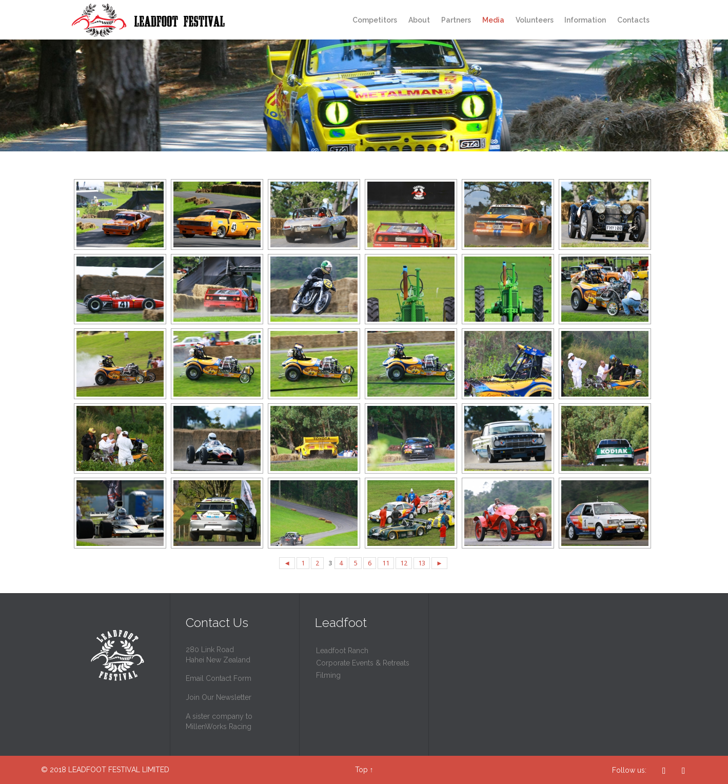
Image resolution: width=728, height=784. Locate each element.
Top (361, 770)
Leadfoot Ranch (342, 650)
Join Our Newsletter (218, 697)
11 (385, 563)
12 (403, 563)
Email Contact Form (218, 678)
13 (421, 563)
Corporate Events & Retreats (362, 663)
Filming (328, 675)
